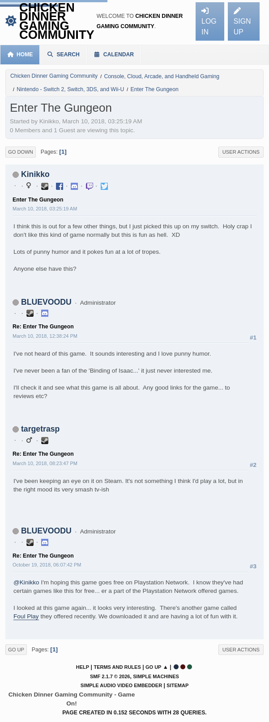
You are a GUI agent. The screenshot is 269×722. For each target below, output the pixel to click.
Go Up (16, 649)
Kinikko (35, 174)
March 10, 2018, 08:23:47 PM (45, 463)
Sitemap (177, 685)
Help (82, 667)
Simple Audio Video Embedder (121, 685)
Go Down (20, 152)
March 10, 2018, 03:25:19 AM (45, 208)
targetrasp (40, 428)
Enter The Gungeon (38, 200)
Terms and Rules (117, 667)
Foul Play (26, 616)
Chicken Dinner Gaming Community (56, 21)
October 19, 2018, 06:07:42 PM (47, 564)
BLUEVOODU (46, 302)
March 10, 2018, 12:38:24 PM (45, 336)
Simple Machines (156, 676)
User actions (241, 152)
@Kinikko (26, 582)
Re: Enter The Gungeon (43, 326)
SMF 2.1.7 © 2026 (110, 676)
